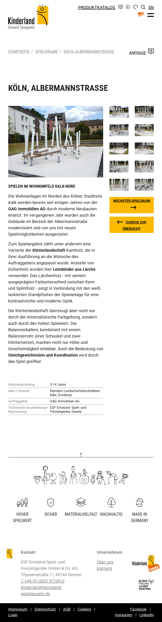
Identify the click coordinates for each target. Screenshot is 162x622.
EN (151, 7)
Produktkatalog (96, 7)
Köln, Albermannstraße (89, 51)
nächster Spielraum (131, 201)
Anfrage (141, 53)
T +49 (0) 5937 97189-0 (42, 581)
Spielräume (46, 51)
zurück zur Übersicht (134, 225)
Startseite (19, 51)
